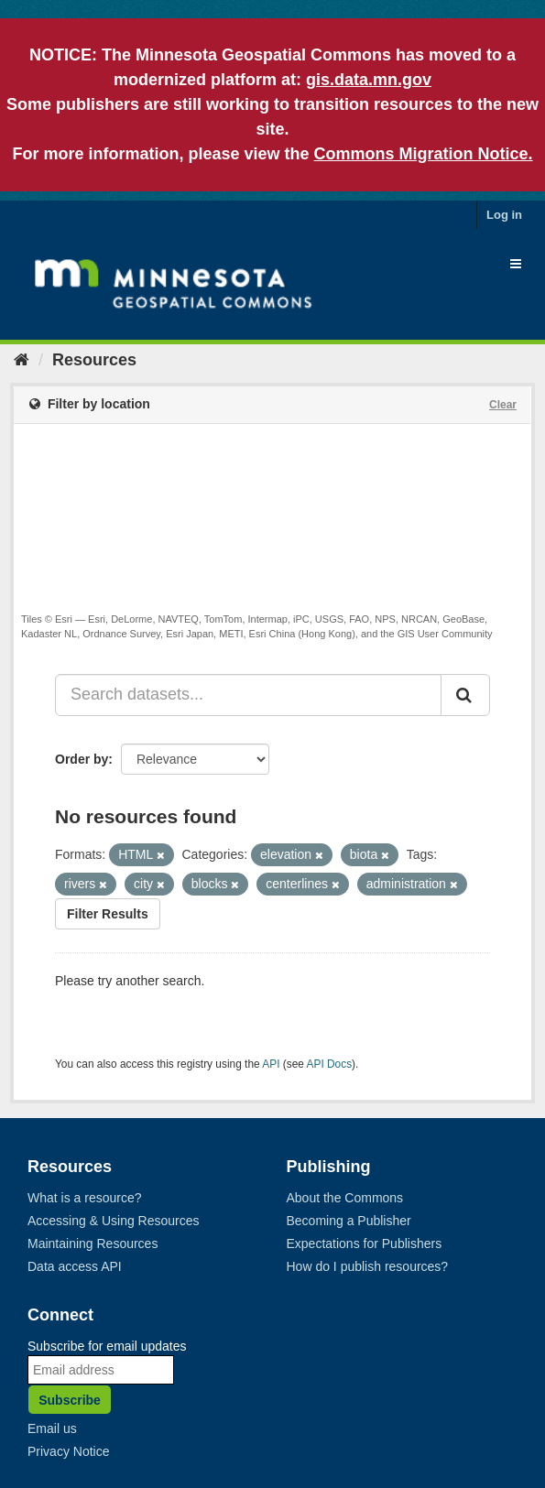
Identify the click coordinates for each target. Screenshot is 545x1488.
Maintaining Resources (92, 1243)
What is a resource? (84, 1197)
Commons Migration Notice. (423, 154)
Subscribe (69, 1400)
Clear (503, 404)
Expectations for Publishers (364, 1243)
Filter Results (107, 914)
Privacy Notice (68, 1451)
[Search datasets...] (248, 695)
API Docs (330, 1064)
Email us (52, 1428)
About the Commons (345, 1197)
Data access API (74, 1266)
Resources (94, 360)
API (270, 1064)
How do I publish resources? (368, 1266)
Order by (81, 759)
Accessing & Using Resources (113, 1220)
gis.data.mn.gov (368, 80)
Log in (504, 215)
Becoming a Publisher (349, 1220)
